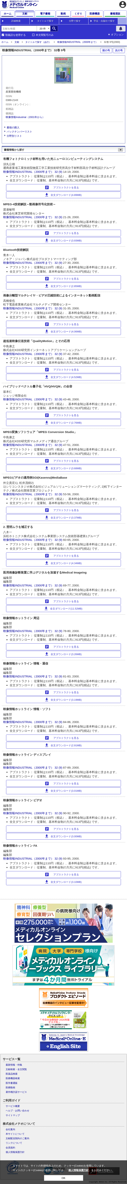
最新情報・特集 (14, 1064)
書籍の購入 (13, 127)
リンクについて (14, 1143)
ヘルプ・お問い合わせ (17, 1110)
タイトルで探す (45, 21)
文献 (17, 42)
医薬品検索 (11, 1073)
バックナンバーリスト (19, 131)
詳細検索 (16, 21)
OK (63, 1178)
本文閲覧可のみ (45, 35)
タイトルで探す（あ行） (38, 42)
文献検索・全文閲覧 (16, 1069)
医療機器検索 (13, 1078)
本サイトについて (15, 1134)
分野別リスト (14, 135)
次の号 (119, 50)
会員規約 (10, 1147)
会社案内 (10, 1129)
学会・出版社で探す (104, 21)
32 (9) (59, 171)
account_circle (123, 4)
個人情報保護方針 (15, 1152)
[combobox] (19, 29)
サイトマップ (13, 1115)
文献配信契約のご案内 (17, 1138)
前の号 (106, 50)
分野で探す (75, 21)
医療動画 (10, 1087)
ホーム (4, 42)
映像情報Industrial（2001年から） (25, 117)
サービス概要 (13, 1106)
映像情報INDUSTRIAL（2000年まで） (77, 42)
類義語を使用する (15, 35)
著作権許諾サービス (16, 1092)
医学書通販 (11, 1083)
